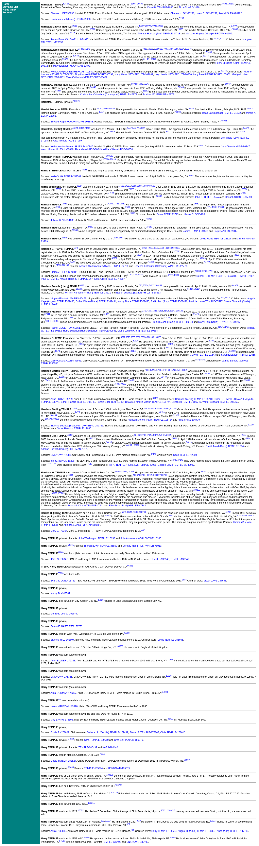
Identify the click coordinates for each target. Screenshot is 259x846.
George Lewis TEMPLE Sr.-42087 (176, 465)
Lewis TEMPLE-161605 (170, 639)
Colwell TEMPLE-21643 (203, 354)
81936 (59, 265)
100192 (122, 384)
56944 (134, 84)
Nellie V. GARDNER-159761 (66, 176)
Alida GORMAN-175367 (63, 693)
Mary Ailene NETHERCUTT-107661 (134, 74)
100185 (179, 311)
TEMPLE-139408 (111, 842)
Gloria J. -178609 (60, 732)
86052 (70, 435)
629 (102, 821)
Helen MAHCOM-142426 (64, 706)
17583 (121, 186)
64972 (152, 285)
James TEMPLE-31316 (195, 231)
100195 (55, 419)
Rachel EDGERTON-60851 (65, 327)
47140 (149, 435)
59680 (156, 49)
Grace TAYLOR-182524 (63, 760)
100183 (176, 248)
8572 (123, 337)
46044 (124, 472)
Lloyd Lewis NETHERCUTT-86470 (173, 74)
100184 (158, 285)
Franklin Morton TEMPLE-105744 (152, 402)
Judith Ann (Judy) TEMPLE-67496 (169, 301)
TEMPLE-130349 (179, 559)
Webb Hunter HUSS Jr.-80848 (57, 149)
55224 (146, 285)
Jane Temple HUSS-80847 (235, 146)
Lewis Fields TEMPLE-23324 (215, 238)
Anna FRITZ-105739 (61, 399)
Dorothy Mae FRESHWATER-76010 (142, 545)
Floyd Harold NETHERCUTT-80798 (94, 74)
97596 (87, 837)
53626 (61, 573)
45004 (106, 108)
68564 (163, 248)
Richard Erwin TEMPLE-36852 (100, 545)
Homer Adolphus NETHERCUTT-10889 (72, 71)
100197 (128, 445)
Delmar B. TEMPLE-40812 (210, 276)
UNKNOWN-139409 (137, 842)
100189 (157, 337)
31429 (166, 311)
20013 (74, 26)
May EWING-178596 (62, 719)
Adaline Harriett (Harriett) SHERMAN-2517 (64, 449)
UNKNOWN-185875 (119, 768)
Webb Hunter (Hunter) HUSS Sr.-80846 (72, 146)
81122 (87, 128)
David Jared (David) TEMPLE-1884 (225, 446)
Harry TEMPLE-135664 (164, 831)
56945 (140, 84)
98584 (79, 186)
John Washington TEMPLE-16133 (97, 538)
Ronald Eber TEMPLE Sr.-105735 (115, 402)
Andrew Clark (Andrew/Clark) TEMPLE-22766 (103, 266)
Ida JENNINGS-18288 (62, 460)
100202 (156, 475)
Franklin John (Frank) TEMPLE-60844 (172, 322)
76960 (102, 754)
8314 (209, 207)
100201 (148, 475)
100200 (141, 475)
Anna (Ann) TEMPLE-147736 (232, 831)
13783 (128, 207)
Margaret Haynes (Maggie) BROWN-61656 (209, 33)
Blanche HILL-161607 (62, 639)
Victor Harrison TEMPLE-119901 (74, 428)
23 (143, 311)
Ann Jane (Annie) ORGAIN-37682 (82, 525)
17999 (141, 26)
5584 (124, 512)
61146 (224, 71)
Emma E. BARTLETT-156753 (66, 626)
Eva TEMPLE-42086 (145, 465)
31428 (160, 311)
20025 (154, 26)
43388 (127, 633)
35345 (71, 545)
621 (140, 285)
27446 (81, 49)
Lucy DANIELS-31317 (225, 231)
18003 (235, 29)
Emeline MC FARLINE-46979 (158, 94)
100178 (188, 49)
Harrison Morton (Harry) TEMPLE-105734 (149, 419)
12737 (143, 435)
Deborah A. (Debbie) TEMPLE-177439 (107, 732)
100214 (108, 821)
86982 (146, 91)
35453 (177, 370)
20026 (160, 26)
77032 (71, 739)
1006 (135, 475)
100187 (56, 321)
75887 (146, 186)
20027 (222, 38)
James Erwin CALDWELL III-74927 (69, 39)
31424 (220, 327)
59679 (150, 49)
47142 (162, 435)
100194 (173, 408)
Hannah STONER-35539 (238, 197)
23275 (132, 213)
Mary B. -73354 (59, 530)
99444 (112, 108)
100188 (150, 337)
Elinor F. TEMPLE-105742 (228, 399)
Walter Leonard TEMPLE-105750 (220, 402)
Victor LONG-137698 (215, 580)
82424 (66, 4)
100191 (183, 370)
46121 (75, 128)
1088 (184, 580)
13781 (64, 204)
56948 (93, 87)
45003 (100, 108)
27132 (90, 227)
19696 (140, 4)
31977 (170, 660)
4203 (110, 204)
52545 (75, 230)
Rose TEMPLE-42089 (185, 455)
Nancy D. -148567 (60, 593)
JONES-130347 (59, 559)
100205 (101, 600)
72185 (174, 438)
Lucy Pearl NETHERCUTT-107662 (211, 74)
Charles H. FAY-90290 (182, 13)
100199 (131, 472)
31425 (148, 311)
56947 (146, 84)
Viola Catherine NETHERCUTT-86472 (86, 77)
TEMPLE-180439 (88, 747)
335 (59, 699)
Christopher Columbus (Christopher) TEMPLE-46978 (108, 94)
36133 (84, 170)
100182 (169, 248)
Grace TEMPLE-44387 (112, 278)
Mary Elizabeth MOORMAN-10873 (71, 65)
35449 (152, 370)
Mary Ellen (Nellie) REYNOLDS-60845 (219, 322)
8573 (128, 337)
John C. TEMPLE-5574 (207, 197)
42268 (72, 262)
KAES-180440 (110, 747)
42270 (210, 271)
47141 (155, 435)
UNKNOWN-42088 (61, 455)
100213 (171, 810)
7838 (145, 49)
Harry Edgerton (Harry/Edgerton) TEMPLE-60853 (89, 330)
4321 (239, 515)
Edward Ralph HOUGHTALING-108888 (72, 121)
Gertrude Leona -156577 (64, 613)
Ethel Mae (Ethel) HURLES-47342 (127, 505)
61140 (87, 49)
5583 (244, 515)
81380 (221, 207)
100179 (76, 101)
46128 (142, 128)
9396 (138, 337)
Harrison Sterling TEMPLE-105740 (194, 399)
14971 (122, 238)
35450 (158, 370)
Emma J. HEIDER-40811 (64, 272)
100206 (119, 646)
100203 (163, 475)
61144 (175, 49)
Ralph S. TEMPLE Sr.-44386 (83, 278)
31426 (154, 311)
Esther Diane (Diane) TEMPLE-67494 (96, 301)
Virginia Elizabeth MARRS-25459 (68, 298)
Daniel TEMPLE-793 (167, 214)
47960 (61, 552)
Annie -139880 (58, 831)
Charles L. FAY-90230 (62, 13)
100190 (232, 351)
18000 (148, 26)
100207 (169, 676)
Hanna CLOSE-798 (194, 214)
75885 (133, 186)
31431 (226, 327)
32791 (170, 719)
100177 (230, 4)
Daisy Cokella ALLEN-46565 (66, 360)
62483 (136, 512)
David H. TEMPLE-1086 (160, 7)
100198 (136, 445)
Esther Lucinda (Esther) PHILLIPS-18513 (138, 292)
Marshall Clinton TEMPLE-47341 (86, 505)
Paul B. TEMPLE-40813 (54, 278)
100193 (165, 408)
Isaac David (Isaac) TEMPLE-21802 (221, 113)
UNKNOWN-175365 (61, 676)
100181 (113, 159)
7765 (116, 238)
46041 (118, 472)
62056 (71, 767)
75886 (140, 186)
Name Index (9, 9)
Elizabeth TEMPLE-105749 (186, 402)
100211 (91, 803)
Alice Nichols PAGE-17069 (67, 140)
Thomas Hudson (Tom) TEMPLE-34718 (159, 33)
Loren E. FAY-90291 (206, 13)
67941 (173, 311)
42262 (144, 248)
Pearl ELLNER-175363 (63, 660)
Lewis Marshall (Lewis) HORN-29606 (70, 19)
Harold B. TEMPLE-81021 (240, 276)
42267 (156, 248)
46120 (136, 128)
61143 (169, 49)
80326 (143, 337)
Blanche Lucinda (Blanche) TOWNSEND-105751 (77, 425)
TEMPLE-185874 (93, 768)
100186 (48, 321)
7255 (181, 18)
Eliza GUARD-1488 (189, 7)
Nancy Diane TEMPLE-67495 (133, 301)
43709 (207, 262)
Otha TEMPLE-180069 (96, 740)
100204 (142, 512)
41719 (129, 512)
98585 (152, 186)
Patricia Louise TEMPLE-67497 (206, 301)
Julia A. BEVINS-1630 (62, 220)
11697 (134, 4)
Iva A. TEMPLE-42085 (121, 465)
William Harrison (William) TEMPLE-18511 (88, 292)
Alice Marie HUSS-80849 (88, 149)
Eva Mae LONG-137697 (64, 580)
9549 (76, 248)
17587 (127, 186)
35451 (165, 370)
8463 (82, 285)
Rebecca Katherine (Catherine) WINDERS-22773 (160, 266)
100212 (81, 810)
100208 (109, 775)
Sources (7, 12)
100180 (109, 156)
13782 (122, 204)
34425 (130, 128)
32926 (74, 408)
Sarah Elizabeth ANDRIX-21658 (238, 354)
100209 (118, 785)
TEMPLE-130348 (160, 559)
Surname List (10, 6)
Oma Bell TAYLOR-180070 (128, 740)
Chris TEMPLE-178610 (172, 732)
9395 (133, 337)
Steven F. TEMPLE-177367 (144, 732)
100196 (251, 425)
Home (6, 4)
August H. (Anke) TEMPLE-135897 (197, 831)
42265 (170, 275)
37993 (165, 692)
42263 (150, 248)
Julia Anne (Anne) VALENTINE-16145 (140, 538)
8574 (202, 360)
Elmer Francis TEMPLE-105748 (78, 402)
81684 (181, 49)
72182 (168, 435)
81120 (81, 128)
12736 (137, 435)
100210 (114, 793)
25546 (64, 238)
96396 (130, 566)
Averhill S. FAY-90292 (230, 13)
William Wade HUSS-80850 (118, 149)
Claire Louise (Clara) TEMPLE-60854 (138, 330)
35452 (171, 370)
